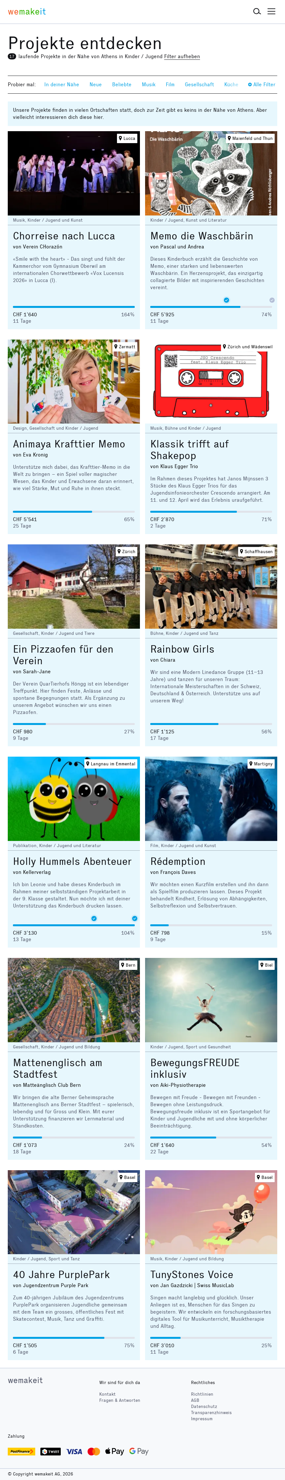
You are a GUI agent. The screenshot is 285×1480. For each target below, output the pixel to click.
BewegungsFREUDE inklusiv (194, 1068)
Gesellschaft (199, 84)
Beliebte (122, 84)
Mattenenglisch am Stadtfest (57, 1068)
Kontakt (107, 1394)
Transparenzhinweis (211, 1412)
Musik (148, 84)
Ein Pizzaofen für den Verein (63, 655)
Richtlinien (202, 1394)
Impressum (202, 1419)
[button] (257, 11)
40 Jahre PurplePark (61, 1274)
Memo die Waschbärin (201, 236)
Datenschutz (204, 1406)
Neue (96, 84)
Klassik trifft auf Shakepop (189, 450)
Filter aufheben (182, 56)
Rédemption (178, 861)
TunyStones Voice (191, 1274)
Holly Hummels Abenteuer (72, 861)
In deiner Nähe (61, 84)
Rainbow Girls (182, 649)
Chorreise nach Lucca (64, 236)
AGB (195, 1400)
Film (170, 84)
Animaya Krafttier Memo (69, 444)
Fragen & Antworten (119, 1400)
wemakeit (25, 1380)
